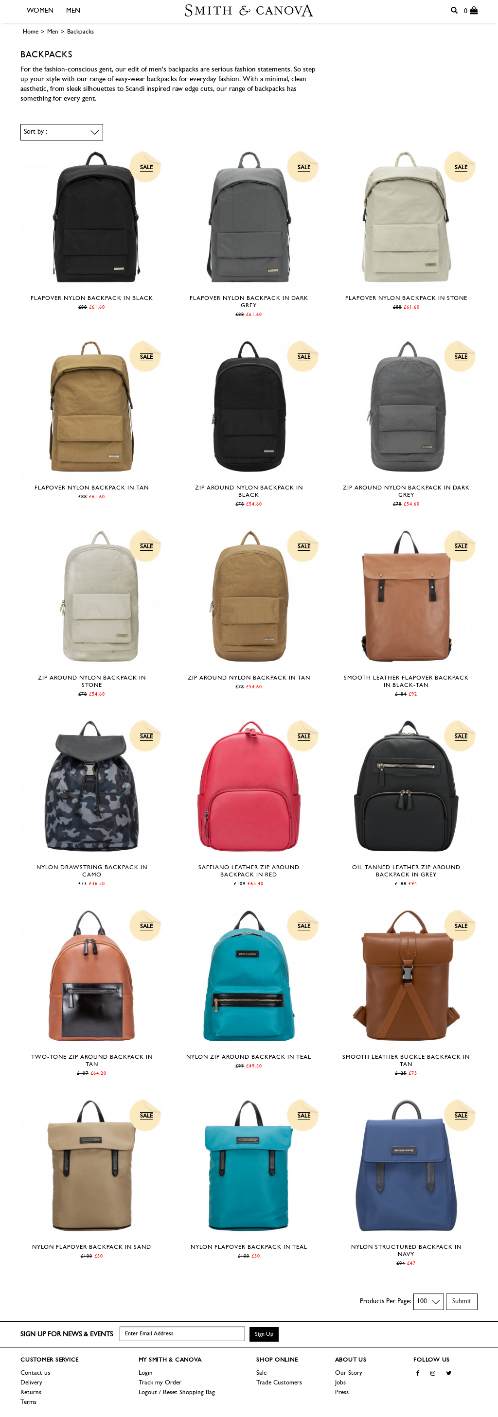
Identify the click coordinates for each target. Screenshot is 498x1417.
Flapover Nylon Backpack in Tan (92, 488)
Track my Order (160, 1383)
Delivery (31, 1383)
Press (342, 1392)
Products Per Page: (385, 1301)
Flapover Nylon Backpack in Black (92, 298)
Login (146, 1373)
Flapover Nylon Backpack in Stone (406, 298)
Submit (461, 1301)
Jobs (340, 1383)
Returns (30, 1392)
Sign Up (264, 1334)
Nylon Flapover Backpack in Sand (91, 1247)
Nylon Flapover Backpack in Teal (249, 1247)
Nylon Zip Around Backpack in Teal (248, 1057)
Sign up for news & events (66, 1334)
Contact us (35, 1373)
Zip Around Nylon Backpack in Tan (249, 678)
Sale (261, 1373)
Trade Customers (279, 1383)
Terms (28, 1402)
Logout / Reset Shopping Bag (177, 1392)
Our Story (348, 1373)
